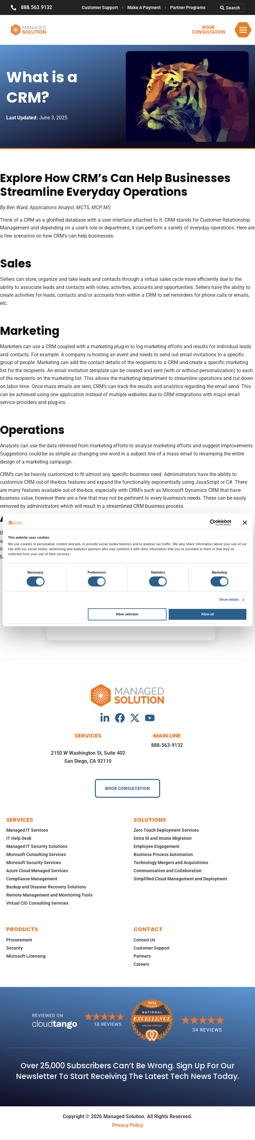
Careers (141, 964)
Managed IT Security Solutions (36, 846)
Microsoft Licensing (26, 956)
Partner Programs (187, 7)
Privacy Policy (127, 1125)
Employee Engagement (156, 846)
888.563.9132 (36, 7)
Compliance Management (31, 878)
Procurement (19, 939)
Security (14, 947)
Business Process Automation (163, 854)
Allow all (207, 614)
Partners (142, 956)
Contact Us (144, 939)
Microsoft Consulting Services (36, 854)
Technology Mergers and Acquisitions (171, 862)
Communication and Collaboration (168, 870)
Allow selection (127, 614)
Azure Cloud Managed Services (37, 870)
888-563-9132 (167, 745)
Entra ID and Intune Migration (163, 838)
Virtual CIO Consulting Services (37, 903)
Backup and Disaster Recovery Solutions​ (46, 886)
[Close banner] (245, 522)
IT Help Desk (18, 838)
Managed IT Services (27, 830)
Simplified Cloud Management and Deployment (180, 878)
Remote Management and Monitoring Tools (49, 894)
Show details (229, 599)
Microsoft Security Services (33, 862)
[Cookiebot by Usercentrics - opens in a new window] (203, 522)
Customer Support (100, 7)
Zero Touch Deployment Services (166, 830)
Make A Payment (144, 7)
